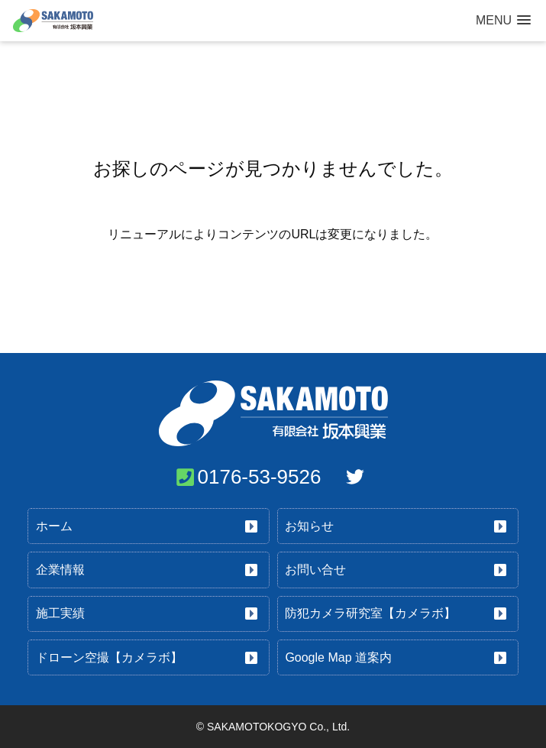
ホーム (54, 526)
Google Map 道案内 (338, 657)
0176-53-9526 (259, 476)
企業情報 (60, 569)
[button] (503, 20)
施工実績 (60, 613)
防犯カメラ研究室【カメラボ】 (370, 613)
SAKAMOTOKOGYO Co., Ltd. (278, 726)
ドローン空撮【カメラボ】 (109, 657)
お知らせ (309, 526)
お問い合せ (315, 569)
